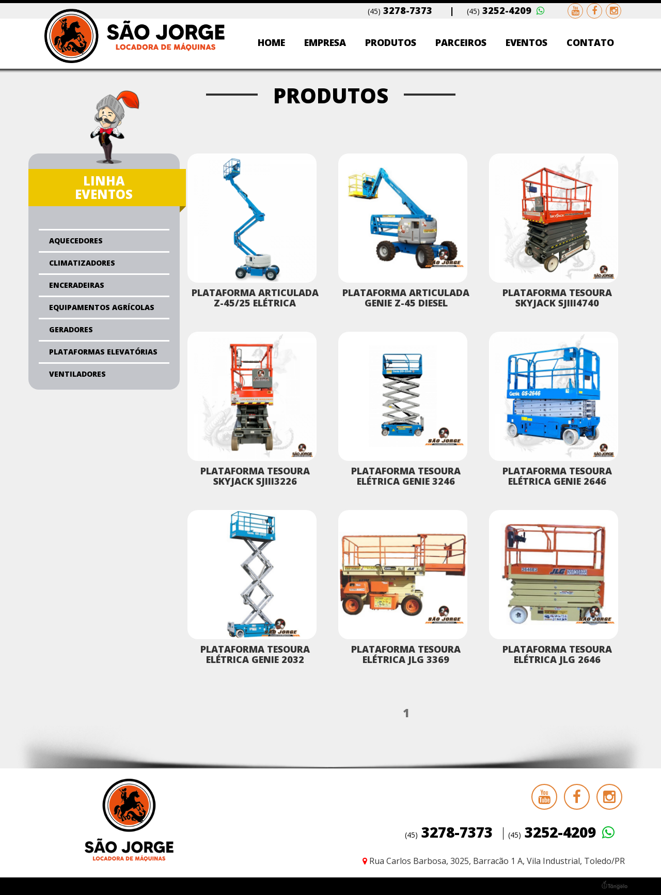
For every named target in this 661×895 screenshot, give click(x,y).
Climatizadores (82, 263)
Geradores (71, 329)
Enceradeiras (76, 285)
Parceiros (460, 42)
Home (271, 42)
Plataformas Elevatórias (103, 352)
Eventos (526, 42)
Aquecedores (76, 240)
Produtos (390, 42)
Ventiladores (77, 374)
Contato (590, 42)
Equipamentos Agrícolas (101, 307)
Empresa (325, 42)
